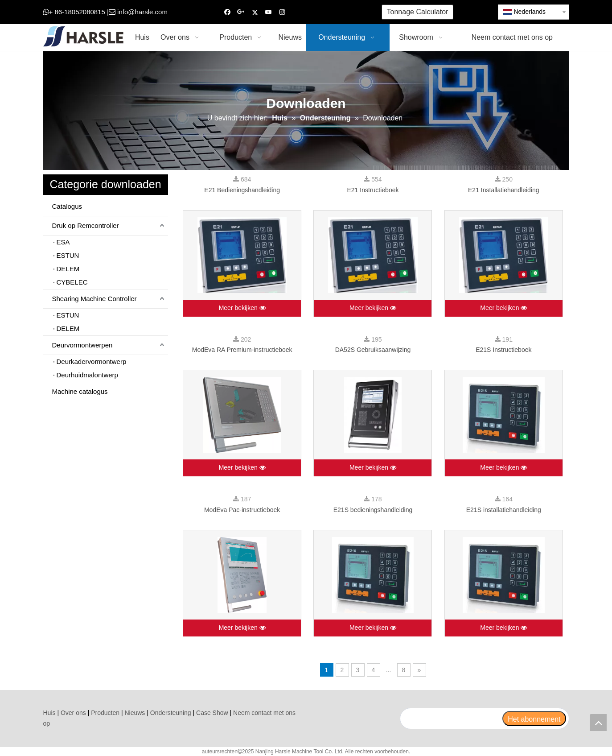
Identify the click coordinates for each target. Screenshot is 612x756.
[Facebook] (227, 12)
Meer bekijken (242, 308)
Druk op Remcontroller (85, 225)
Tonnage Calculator (417, 12)
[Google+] (240, 12)
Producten (105, 712)
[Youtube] (268, 12)
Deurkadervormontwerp (92, 361)
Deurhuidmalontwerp (87, 375)
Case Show (212, 712)
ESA (63, 242)
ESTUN (68, 255)
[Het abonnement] (534, 718)
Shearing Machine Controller (94, 298)
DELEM (68, 269)
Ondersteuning (170, 712)
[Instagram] (282, 12)
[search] (451, 718)
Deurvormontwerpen (82, 345)
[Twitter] (254, 12)
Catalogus (67, 206)
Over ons (73, 712)
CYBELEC (72, 282)
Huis (49, 712)
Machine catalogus (80, 391)
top (598, 722)
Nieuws (134, 712)
